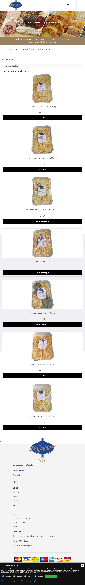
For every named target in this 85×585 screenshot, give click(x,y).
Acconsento (51, 576)
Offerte (15, 497)
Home (6, 49)
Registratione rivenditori (22, 522)
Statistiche (28, 576)
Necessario (6, 576)
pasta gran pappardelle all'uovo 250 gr (42, 210)
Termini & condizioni (20, 526)
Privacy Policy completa (29, 581)
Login (15, 515)
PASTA (25, 49)
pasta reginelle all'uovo (42, 261)
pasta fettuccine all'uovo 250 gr (42, 107)
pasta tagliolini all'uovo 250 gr (42, 416)
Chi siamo (18, 470)
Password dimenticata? (21, 519)
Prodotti (16, 49)
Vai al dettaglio (42, 118)
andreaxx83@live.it (25, 545)
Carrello (16, 511)
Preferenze (17, 576)
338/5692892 (22, 541)
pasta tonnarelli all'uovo (42, 365)
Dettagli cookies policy (10, 581)
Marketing (39, 576)
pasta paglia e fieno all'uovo (42, 313)
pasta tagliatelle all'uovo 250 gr (42, 158)
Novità (15, 501)
